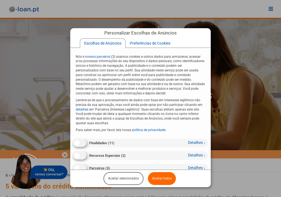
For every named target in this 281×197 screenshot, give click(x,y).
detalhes (197, 142)
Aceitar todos (162, 178)
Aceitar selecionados (123, 178)
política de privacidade (148, 130)
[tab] (103, 43)
